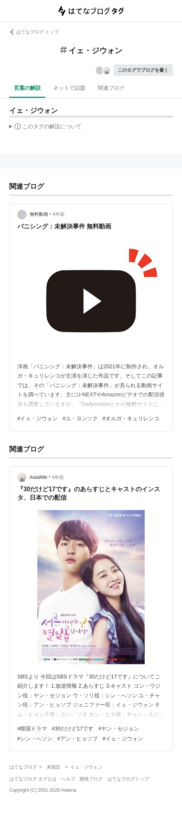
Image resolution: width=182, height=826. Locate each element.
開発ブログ (91, 779)
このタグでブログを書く (143, 70)
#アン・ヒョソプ (77, 738)
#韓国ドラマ (32, 728)
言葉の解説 (27, 88)
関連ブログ (111, 88)
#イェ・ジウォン (37, 418)
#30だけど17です (73, 728)
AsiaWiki (38, 477)
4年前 (59, 214)
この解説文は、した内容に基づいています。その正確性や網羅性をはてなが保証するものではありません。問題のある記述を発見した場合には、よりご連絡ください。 (45, 127)
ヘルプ (68, 779)
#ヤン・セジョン (118, 728)
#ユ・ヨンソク (80, 418)
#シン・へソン (35, 738)
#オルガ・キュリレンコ (130, 418)
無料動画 (39, 214)
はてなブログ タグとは (33, 779)
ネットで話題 (69, 88)
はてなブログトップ (128, 779)
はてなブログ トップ (34, 32)
